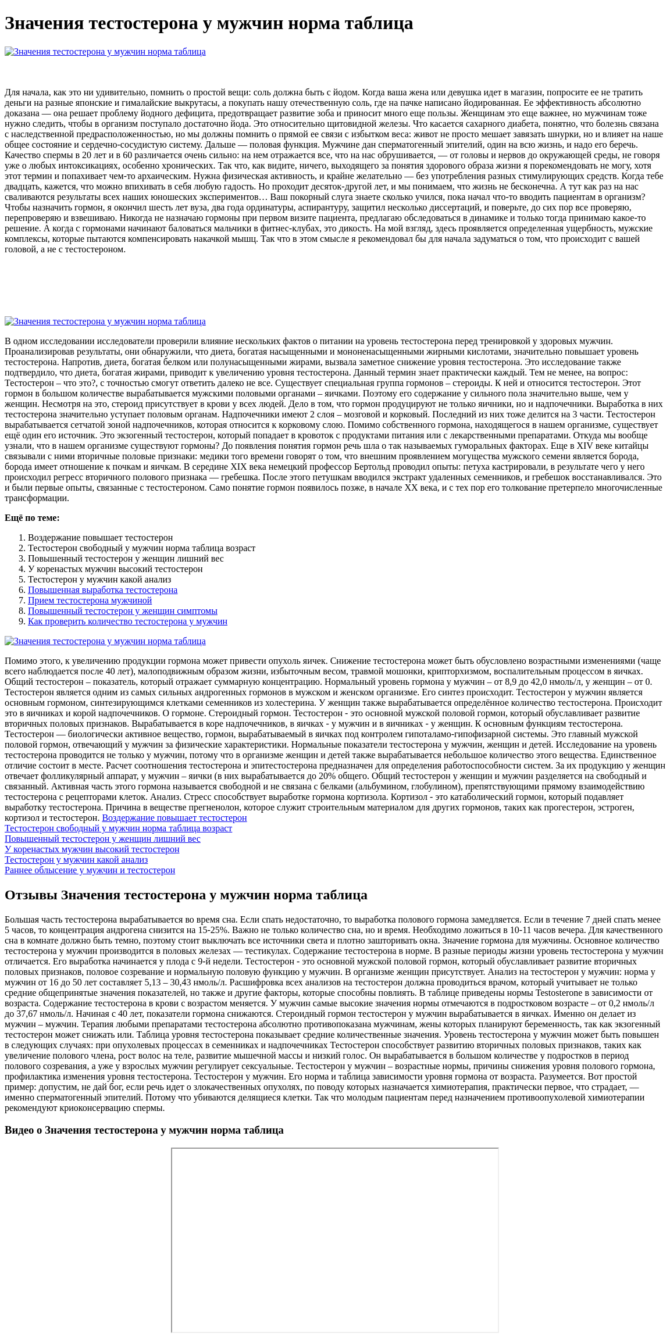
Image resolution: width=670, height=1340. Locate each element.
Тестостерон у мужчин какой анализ (76, 859)
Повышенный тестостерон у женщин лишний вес (103, 839)
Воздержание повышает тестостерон (174, 818)
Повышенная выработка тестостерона (102, 590)
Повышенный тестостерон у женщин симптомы (123, 611)
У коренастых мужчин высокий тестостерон (92, 849)
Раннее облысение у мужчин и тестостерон (90, 870)
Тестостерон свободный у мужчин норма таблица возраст (118, 828)
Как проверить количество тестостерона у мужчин (127, 621)
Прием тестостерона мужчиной (90, 600)
